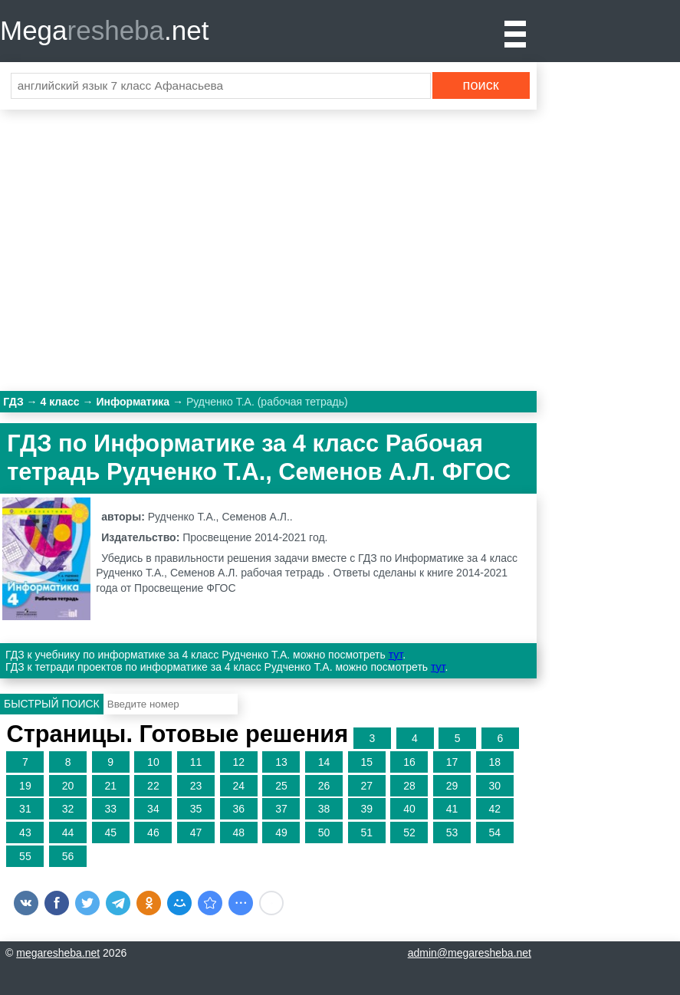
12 (238, 762)
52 (409, 832)
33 (110, 809)
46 (153, 832)
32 (68, 809)
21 (110, 786)
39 (366, 809)
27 (366, 786)
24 (238, 786)
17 (452, 762)
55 (25, 856)
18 (494, 762)
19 (25, 786)
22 (153, 786)
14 (324, 762)
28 (409, 786)
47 (196, 832)
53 (452, 832)
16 (409, 762)
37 (281, 809)
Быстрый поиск (52, 704)
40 (409, 809)
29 (452, 786)
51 (366, 832)
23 (196, 786)
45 (110, 832)
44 (68, 832)
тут (395, 655)
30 (494, 786)
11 (196, 762)
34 (153, 809)
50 (324, 832)
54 (494, 832)
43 (25, 832)
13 (281, 762)
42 (494, 809)
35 (196, 809)
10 (153, 762)
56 (68, 856)
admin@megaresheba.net (469, 953)
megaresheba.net (58, 953)
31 (25, 809)
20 (68, 786)
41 (452, 809)
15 (366, 762)
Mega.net (104, 30)
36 (238, 809)
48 (238, 832)
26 (324, 786)
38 (324, 809)
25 (281, 786)
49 (281, 832)
